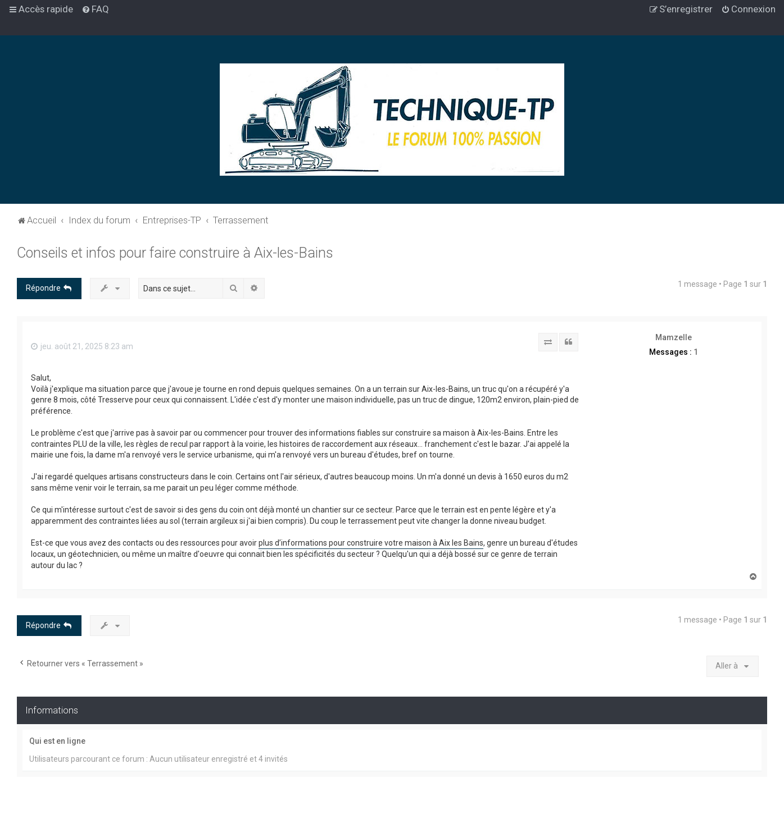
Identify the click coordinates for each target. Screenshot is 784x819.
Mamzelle (673, 337)
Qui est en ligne (57, 740)
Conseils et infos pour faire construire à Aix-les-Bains (175, 253)
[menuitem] (95, 9)
